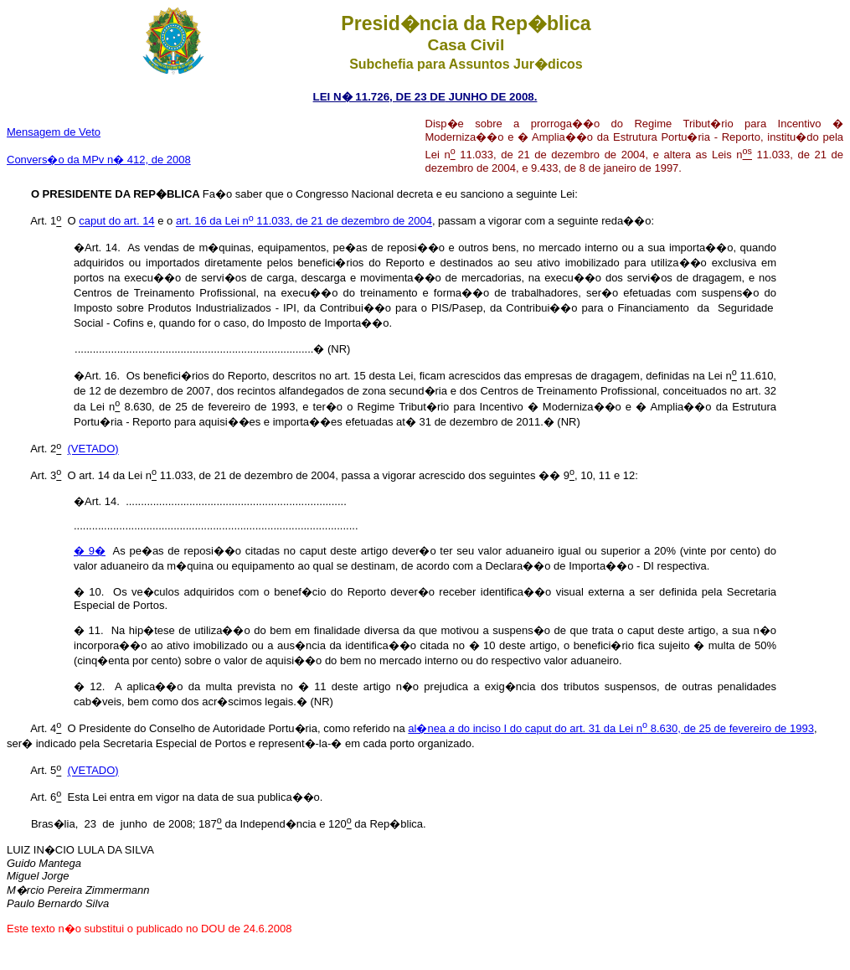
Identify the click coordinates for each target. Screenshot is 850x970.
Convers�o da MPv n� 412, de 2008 (99, 159)
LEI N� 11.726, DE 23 (371, 96)
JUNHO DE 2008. (492, 96)
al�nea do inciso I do (466, 728)
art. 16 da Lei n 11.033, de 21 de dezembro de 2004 (304, 221)
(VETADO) (93, 449)
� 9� (90, 550)
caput (669, 728)
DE (438, 96)
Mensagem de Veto (53, 132)
